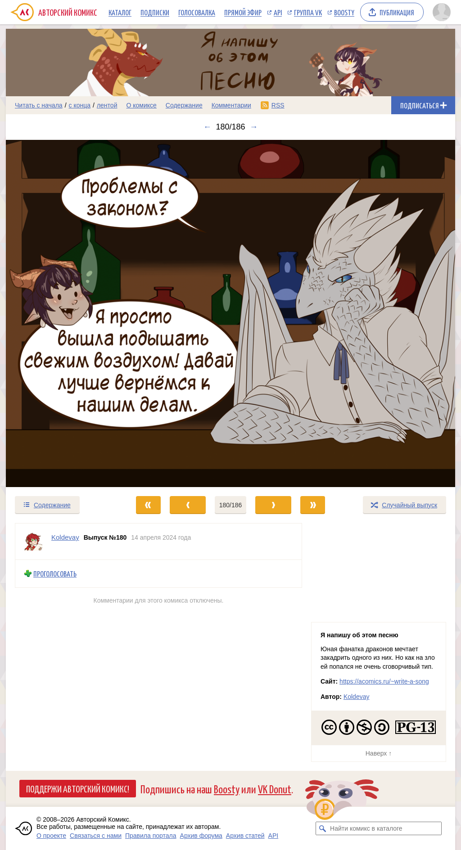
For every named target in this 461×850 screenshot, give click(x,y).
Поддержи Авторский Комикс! (77, 788)
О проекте (51, 835)
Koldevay (356, 696)
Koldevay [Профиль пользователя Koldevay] (65, 537)
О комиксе (141, 105)
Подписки (154, 12)
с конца (80, 105)
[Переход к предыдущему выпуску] (62, 313)
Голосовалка (196, 12)
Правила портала (150, 835)
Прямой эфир (243, 12)
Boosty (344, 12)
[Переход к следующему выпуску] (230, 313)
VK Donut (274, 789)
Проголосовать (55, 573)
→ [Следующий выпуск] (254, 126)
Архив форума (201, 835)
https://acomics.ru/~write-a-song (384, 681)
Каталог (119, 12)
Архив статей (245, 835)
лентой (107, 105)
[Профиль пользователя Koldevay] (33, 541)
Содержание (184, 105)
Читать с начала (39, 105)
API (278, 12)
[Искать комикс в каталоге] (322, 828)
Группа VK (308, 12)
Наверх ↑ (379, 753)
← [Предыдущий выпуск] (207, 126)
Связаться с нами (96, 835)
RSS (278, 105)
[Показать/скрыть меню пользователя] (441, 12)
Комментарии (231, 105)
